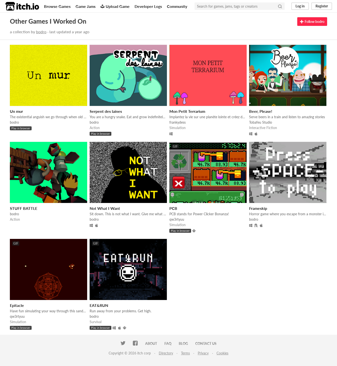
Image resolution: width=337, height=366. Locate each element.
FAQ (167, 343)
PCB (173, 208)
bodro (41, 31)
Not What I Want (105, 208)
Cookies (222, 353)
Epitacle (17, 305)
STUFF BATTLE (23, 208)
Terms (185, 353)
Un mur (16, 111)
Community (177, 6)
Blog (183, 343)
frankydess (177, 122)
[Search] (280, 6)
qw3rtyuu (176, 219)
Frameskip (258, 208)
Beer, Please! (260, 111)
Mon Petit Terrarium (187, 111)
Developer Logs (148, 6)
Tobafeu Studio (260, 122)
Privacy (203, 353)
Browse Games (57, 6)
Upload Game (115, 6)
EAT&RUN (99, 305)
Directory (166, 353)
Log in (300, 6)
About (151, 343)
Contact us (206, 343)
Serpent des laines (106, 111)
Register (322, 6)
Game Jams (86, 6)
